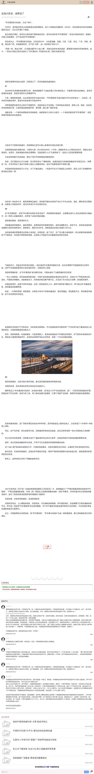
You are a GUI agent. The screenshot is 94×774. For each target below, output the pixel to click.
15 (47, 548)
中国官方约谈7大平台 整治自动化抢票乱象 (32, 731)
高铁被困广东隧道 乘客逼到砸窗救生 (30, 758)
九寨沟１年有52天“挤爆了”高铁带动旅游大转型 (35, 740)
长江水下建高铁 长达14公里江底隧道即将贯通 (34, 749)
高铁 (47, 767)
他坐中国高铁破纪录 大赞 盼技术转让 (30, 721)
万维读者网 (11, 2)
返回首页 (86, 2)
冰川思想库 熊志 (7, 17)
